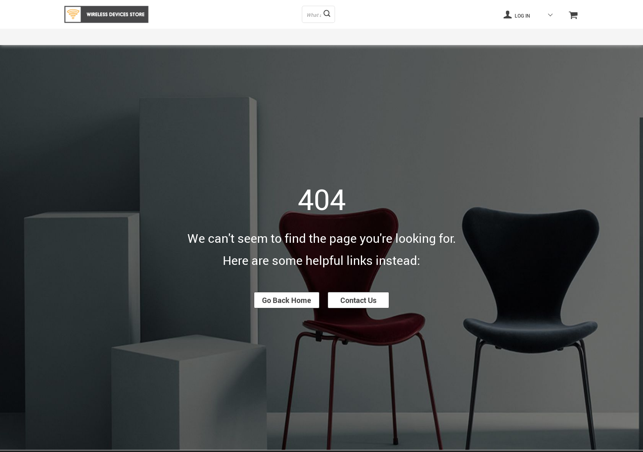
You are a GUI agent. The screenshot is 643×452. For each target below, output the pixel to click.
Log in (516, 14)
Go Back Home (286, 300)
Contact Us (358, 300)
